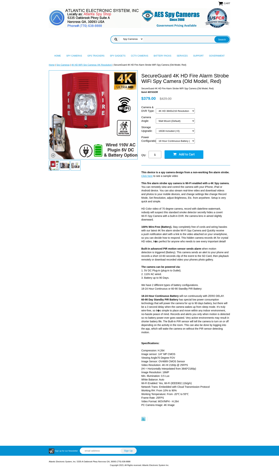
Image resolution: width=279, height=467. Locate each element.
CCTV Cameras (139, 56)
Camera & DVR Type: (148, 109)
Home (57, 56)
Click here (147, 176)
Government (217, 56)
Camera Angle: (146, 119)
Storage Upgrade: (147, 129)
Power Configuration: (148, 139)
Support (198, 56)
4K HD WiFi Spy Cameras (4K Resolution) (91, 65)
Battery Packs (162, 56)
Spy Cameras (74, 56)
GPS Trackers (95, 56)
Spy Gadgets (118, 56)
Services (182, 56)
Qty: (143, 155)
